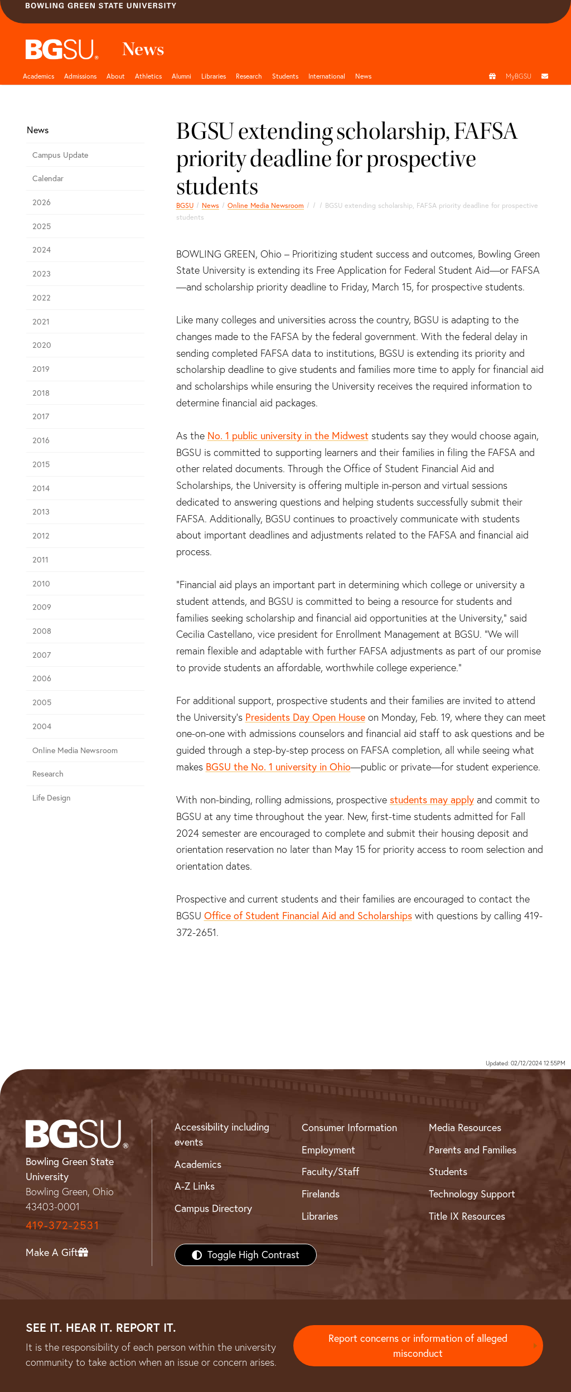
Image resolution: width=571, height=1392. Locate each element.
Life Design (51, 798)
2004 (41, 726)
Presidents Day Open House (305, 717)
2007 (41, 655)
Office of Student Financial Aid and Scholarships (308, 915)
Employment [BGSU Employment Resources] (328, 1149)
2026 (41, 202)
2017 (40, 416)
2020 (41, 345)
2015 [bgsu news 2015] (41, 464)
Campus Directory (213, 1208)
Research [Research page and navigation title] (249, 76)
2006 (41, 678)
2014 (41, 488)
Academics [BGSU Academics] (198, 1164)
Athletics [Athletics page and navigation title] (148, 76)
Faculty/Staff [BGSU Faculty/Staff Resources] (330, 1171)
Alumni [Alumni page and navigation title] (181, 76)
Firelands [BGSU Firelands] (321, 1193)
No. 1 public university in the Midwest (288, 435)
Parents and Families (472, 1149)
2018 (41, 393)
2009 (41, 607)
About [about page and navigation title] (116, 76)
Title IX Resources (467, 1216)
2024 (41, 250)
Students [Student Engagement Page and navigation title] (285, 76)
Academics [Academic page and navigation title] (38, 76)
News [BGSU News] (363, 76)
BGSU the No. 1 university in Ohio (278, 766)
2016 (41, 440)
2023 (41, 274)
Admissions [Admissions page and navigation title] (80, 76)
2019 (41, 369)
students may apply (432, 799)
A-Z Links (195, 1186)
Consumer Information (349, 1127)
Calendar (48, 178)
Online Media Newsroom (266, 205)
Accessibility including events (222, 1134)
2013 (41, 512)
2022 (41, 298)
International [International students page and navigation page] (326, 76)
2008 (41, 631)
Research (48, 774)
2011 (40, 560)
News (210, 205)
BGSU (184, 205)
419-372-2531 (62, 1225)
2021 (41, 322)
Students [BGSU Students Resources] (448, 1171)
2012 (41, 536)
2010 (41, 584)
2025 (41, 226)
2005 (41, 702)
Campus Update (60, 155)
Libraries (213, 76)
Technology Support (472, 1193)
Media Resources (465, 1127)
